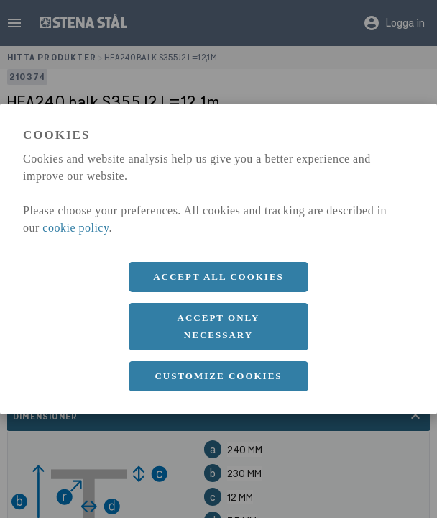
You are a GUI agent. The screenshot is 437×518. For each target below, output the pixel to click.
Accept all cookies (218, 276)
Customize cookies (218, 376)
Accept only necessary (219, 326)
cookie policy (75, 228)
